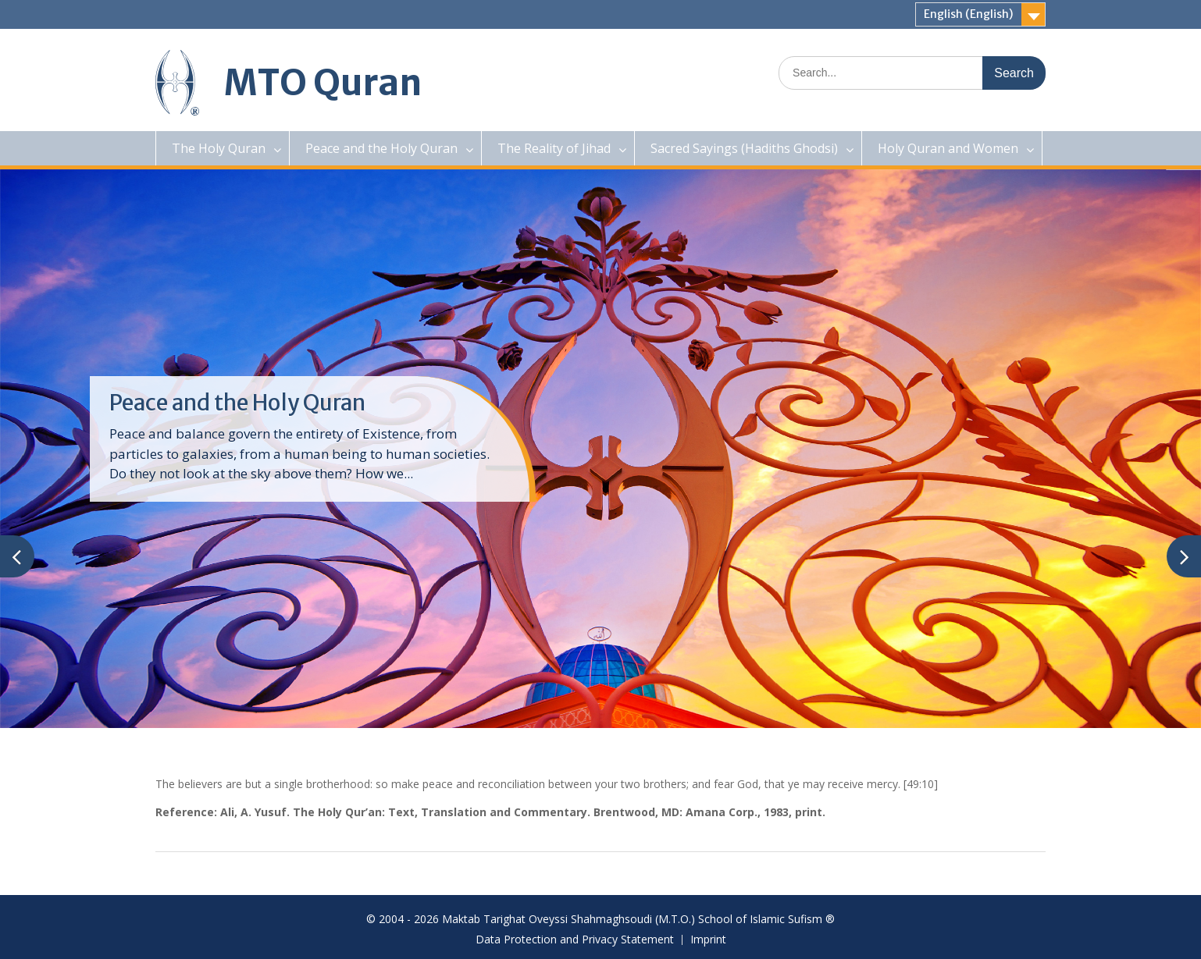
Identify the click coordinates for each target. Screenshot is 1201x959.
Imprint (708, 940)
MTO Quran (323, 83)
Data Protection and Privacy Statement (575, 940)
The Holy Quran (219, 148)
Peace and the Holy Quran (381, 148)
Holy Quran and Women (948, 148)
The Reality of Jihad (554, 148)
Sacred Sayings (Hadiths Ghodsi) (744, 148)
